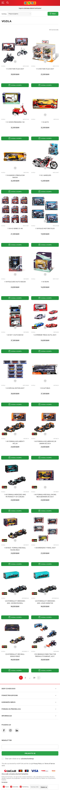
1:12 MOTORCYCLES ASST (15, 69)
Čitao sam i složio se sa (19, 758)
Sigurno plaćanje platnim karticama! (30, 8)
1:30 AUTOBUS (45, 388)
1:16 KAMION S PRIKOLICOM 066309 (15, 176)
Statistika (15, 786)
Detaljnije (4, 782)
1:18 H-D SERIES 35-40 (15, 228)
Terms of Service (50, 763)
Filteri (53, 14)
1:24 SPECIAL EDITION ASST (15, 388)
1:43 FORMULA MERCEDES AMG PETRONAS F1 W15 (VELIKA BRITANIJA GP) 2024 (15, 497)
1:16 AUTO (45, 122)
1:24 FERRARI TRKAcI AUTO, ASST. (45, 335)
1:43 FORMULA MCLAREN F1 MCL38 (15, 442)
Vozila (3, 66)
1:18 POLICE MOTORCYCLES (45, 228)
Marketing (25, 786)
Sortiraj (4, 14)
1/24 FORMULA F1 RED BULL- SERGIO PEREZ (15, 655)
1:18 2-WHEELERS (45, 175)
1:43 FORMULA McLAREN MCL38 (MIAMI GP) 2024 (45, 442)
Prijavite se (30, 753)
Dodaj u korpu (15, 85)
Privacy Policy (37, 763)
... (29, 678)
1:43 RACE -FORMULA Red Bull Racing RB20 (15, 549)
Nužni (7, 786)
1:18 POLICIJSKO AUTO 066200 (15, 282)
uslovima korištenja (27, 759)
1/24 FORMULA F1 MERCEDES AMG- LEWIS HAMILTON (45, 602)
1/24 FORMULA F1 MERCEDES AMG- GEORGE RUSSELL (15, 602)
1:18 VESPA (45, 282)
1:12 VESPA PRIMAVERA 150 (15, 122)
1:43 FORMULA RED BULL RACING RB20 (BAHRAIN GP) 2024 (45, 496)
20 (34, 678)
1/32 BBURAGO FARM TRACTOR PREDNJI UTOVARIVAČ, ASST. (45, 655)
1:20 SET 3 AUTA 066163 (15, 335)
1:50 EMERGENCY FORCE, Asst (45, 548)
